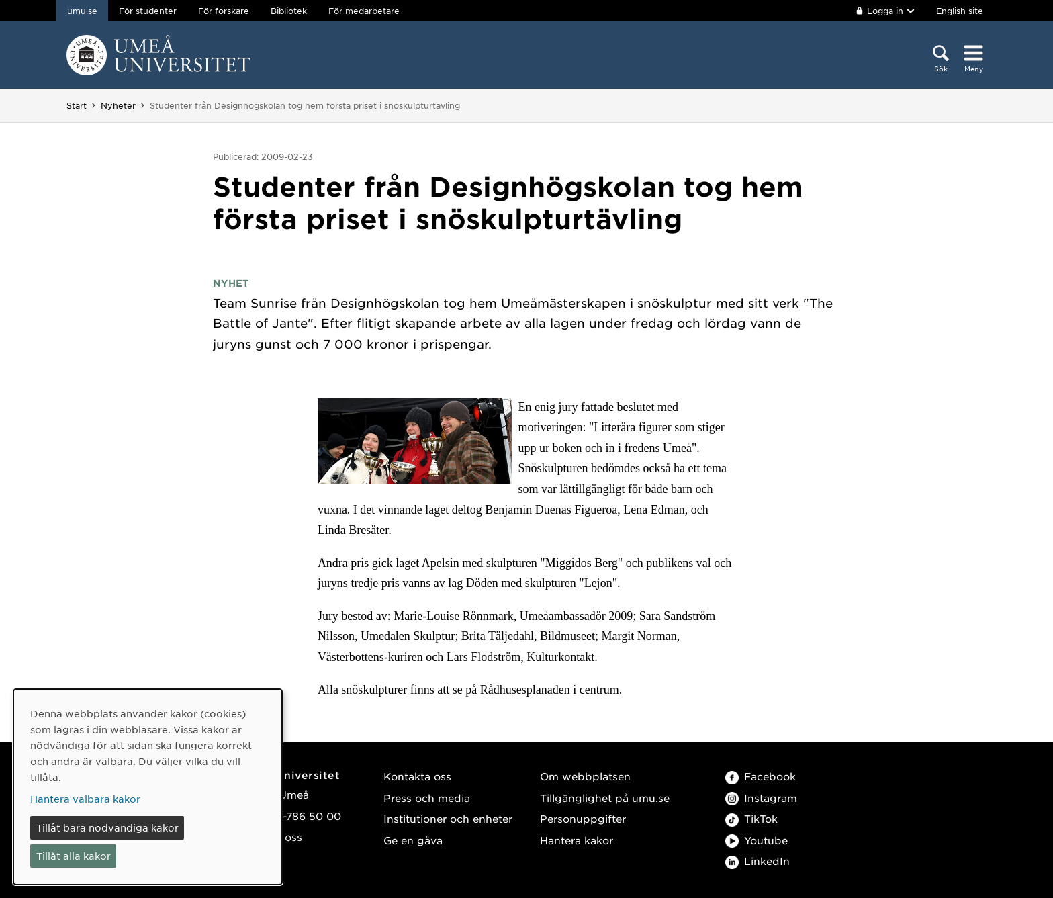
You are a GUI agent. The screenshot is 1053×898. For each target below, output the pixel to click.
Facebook (760, 776)
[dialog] (147, 787)
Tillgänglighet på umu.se (605, 797)
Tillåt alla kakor (73, 856)
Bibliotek (289, 10)
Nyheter (118, 105)
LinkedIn (757, 860)
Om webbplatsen (585, 776)
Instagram (761, 797)
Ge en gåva (413, 840)
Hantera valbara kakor (85, 799)
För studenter (148, 10)
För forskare (223, 10)
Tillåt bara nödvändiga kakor (107, 827)
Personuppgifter (583, 818)
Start (76, 105)
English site (959, 10)
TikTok (751, 818)
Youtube (756, 840)
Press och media (426, 797)
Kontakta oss (417, 776)
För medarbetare (364, 10)
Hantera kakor (576, 840)
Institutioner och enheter (447, 818)
